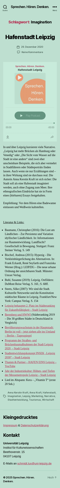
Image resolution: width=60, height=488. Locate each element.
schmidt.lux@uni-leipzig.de (34, 463)
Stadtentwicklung (18, 399)
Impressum (10, 425)
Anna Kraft (35, 392)
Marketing (37, 396)
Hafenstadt (49, 392)
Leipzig (26, 396)
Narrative (49, 396)
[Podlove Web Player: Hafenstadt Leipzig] (30, 101)
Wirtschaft (48, 399)
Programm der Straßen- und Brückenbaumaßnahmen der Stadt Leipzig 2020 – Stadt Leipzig (29, 344)
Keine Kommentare (32, 52)
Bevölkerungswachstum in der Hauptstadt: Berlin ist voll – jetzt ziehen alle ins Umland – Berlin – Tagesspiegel (30, 331)
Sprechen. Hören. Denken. (30, 6)
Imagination (14, 396)
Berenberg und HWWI (18, 315)
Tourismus (35, 399)
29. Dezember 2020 (32, 46)
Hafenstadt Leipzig (30, 36)
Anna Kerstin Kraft (18, 392)
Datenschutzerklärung (35, 425)
